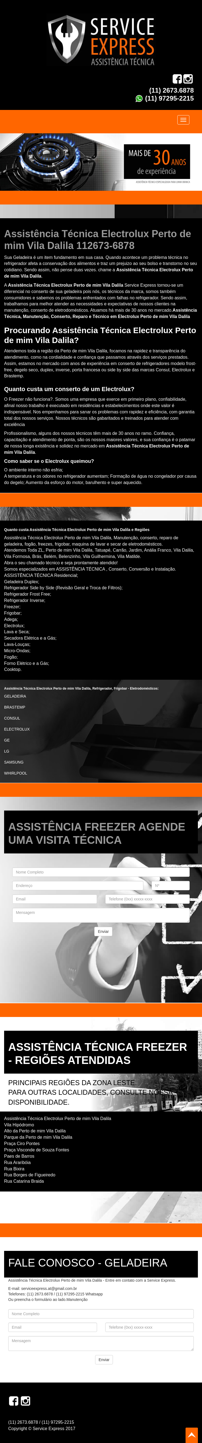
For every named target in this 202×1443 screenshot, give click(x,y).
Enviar (103, 931)
